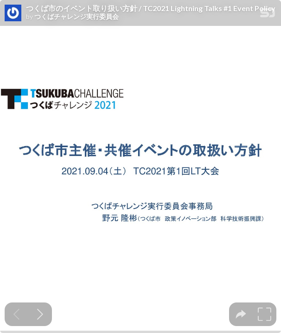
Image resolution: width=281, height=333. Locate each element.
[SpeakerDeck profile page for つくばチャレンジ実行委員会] (13, 13)
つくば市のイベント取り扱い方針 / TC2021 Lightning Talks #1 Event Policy (150, 8)
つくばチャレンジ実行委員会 (76, 16)
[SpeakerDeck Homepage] (267, 14)
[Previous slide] (16, 314)
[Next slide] (40, 314)
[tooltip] (240, 314)
